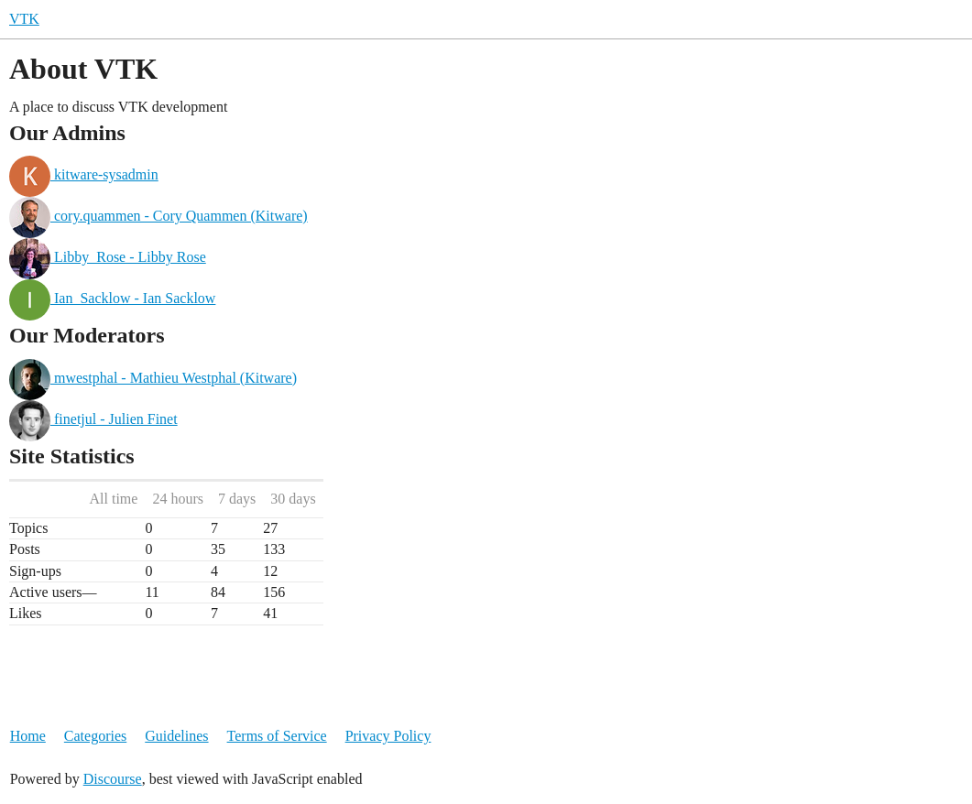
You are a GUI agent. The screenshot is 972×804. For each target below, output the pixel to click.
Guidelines (176, 736)
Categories (95, 736)
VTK (24, 19)
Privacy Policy (388, 736)
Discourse (112, 779)
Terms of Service (277, 736)
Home (28, 736)
